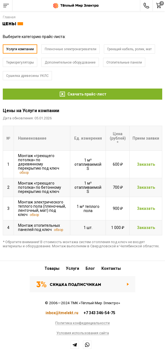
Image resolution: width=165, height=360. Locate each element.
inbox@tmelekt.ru (62, 313)
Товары (51, 268)
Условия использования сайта (82, 333)
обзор (24, 173)
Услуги (72, 268)
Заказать (146, 165)
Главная (9, 17)
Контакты (111, 268)
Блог (90, 268)
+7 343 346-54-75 (99, 313)
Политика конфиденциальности (82, 323)
